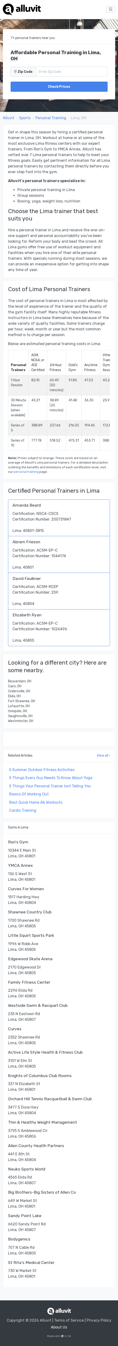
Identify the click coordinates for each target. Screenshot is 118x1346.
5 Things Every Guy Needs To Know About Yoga (50, 778)
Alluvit (8, 118)
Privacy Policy (99, 1320)
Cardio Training (22, 810)
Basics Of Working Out (29, 794)
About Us (59, 1327)
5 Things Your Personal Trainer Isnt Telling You (50, 786)
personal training (26, 472)
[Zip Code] (71, 72)
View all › (103, 756)
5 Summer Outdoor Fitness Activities (41, 769)
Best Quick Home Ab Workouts (35, 802)
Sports (25, 118)
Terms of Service (69, 1320)
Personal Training (50, 118)
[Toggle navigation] (110, 9)
